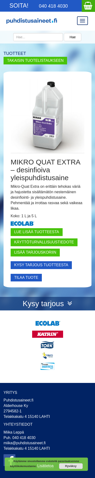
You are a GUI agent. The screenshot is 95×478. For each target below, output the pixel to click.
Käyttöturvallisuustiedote (44, 242)
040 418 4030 (53, 6)
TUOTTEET (15, 53)
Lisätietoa (45, 466)
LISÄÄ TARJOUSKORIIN (35, 252)
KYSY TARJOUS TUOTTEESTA (41, 265)
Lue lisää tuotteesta (36, 232)
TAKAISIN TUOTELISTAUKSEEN (35, 60)
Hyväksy (71, 466)
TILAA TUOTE (26, 277)
